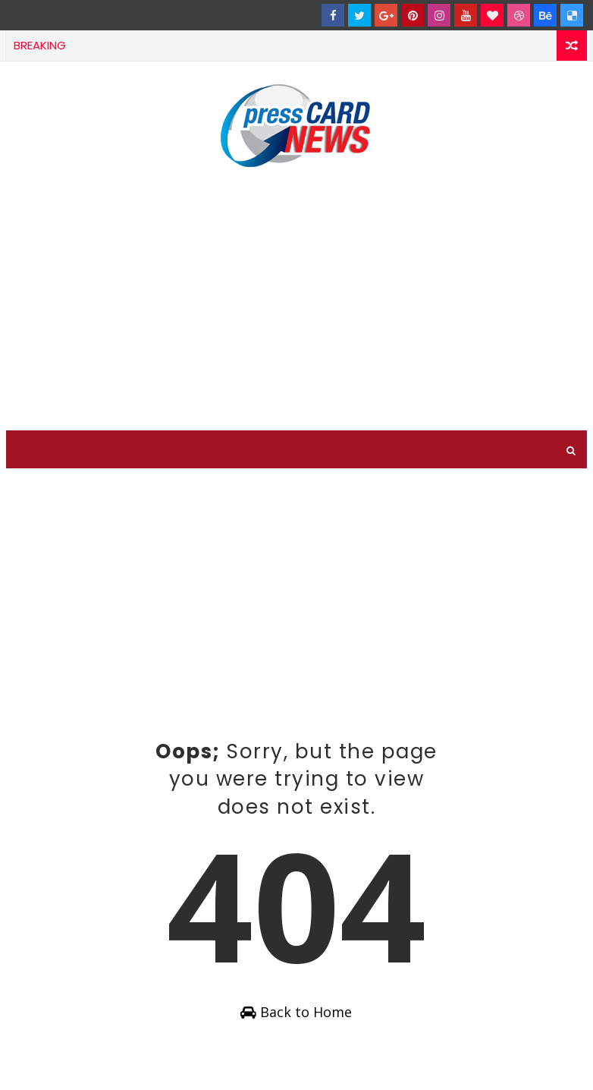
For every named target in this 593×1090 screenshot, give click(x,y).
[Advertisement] (296, 301)
